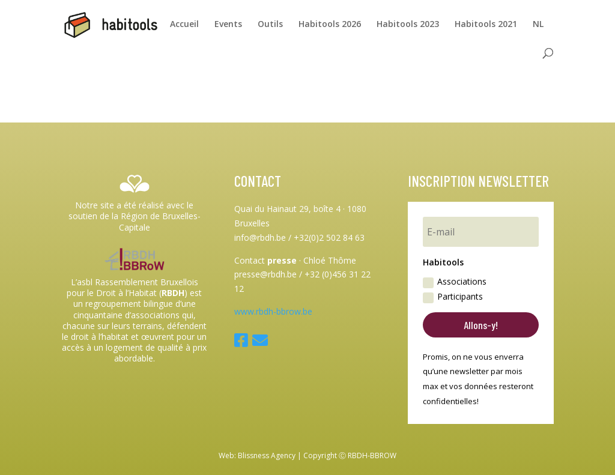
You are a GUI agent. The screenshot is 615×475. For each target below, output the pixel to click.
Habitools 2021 (486, 24)
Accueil (184, 24)
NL (538, 24)
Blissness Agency (266, 455)
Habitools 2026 (329, 24)
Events (228, 24)
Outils (270, 24)
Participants (453, 297)
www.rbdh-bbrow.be (273, 311)
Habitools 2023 (408, 24)
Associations (454, 282)
